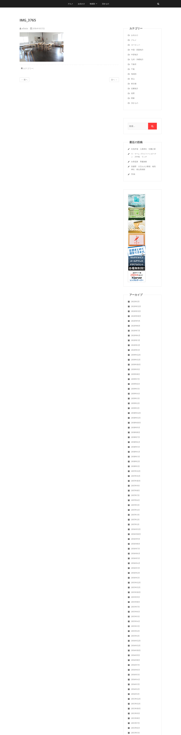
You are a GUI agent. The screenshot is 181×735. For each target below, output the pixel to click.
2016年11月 (136, 529)
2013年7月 (135, 723)
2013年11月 (135, 704)
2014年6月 (135, 670)
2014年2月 (135, 689)
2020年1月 (135, 350)
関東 (133, 98)
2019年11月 (135, 360)
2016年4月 (135, 563)
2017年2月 (135, 519)
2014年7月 (135, 665)
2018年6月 (135, 442)
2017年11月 (135, 476)
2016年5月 (135, 558)
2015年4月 (135, 621)
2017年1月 (135, 524)
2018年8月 (135, 432)
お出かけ (81, 3)
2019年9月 (135, 369)
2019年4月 (135, 393)
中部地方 (134, 54)
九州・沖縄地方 (137, 59)
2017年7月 (135, 495)
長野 (133, 93)
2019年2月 (135, 403)
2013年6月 (135, 728)
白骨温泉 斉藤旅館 (139, 161)
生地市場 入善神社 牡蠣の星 (143, 149)
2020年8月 (135, 326)
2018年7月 (135, 437)
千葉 (133, 69)
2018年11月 (136, 418)
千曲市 (133, 64)
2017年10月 (135, 481)
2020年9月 (135, 321)
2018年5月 (135, 447)
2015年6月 (135, 611)
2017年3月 (135, 515)
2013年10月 (136, 708)
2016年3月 (135, 568)
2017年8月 (135, 490)
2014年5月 (135, 674)
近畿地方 (134, 88)
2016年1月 (135, 578)
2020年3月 (135, 340)
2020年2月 (135, 345)
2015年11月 (135, 587)
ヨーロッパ (135, 45)
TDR (133, 174)
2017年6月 (135, 500)
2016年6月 (135, 553)
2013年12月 (136, 699)
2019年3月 (135, 398)
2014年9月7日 (37, 28)
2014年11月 (135, 645)
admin (24, 28)
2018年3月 (135, 456)
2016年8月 (135, 544)
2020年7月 (135, 330)
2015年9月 (135, 597)
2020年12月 (136, 306)
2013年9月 (135, 713)
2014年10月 (136, 650)
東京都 (133, 84)
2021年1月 (135, 301)
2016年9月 (135, 539)
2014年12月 (136, 641)
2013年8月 (135, 718)
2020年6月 (135, 335)
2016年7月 (135, 549)
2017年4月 (135, 510)
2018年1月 (135, 466)
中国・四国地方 (137, 50)
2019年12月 (136, 355)
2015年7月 (135, 607)
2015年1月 (135, 636)
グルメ (70, 3)
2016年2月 (135, 573)
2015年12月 (136, 582)
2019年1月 (135, 408)
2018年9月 (135, 427)
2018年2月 (135, 461)
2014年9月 (135, 655)
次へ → (114, 79)
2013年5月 (135, 733)
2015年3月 (135, 626)
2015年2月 (135, 631)
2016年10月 (136, 534)
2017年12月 (135, 471)
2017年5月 (135, 505)
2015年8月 (135, 602)
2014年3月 (135, 684)
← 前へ (24, 79)
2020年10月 (136, 316)
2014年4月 (135, 679)
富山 (133, 79)
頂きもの (105, 3)
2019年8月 (135, 374)
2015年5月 (135, 616)
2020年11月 (136, 311)
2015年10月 (136, 592)
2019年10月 (136, 364)
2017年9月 (135, 486)
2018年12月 (136, 413)
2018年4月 (135, 452)
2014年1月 (135, 694)
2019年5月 (135, 389)
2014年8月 (135, 660)
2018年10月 (136, 423)
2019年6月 (135, 384)
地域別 (92, 3)
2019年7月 (135, 379)
